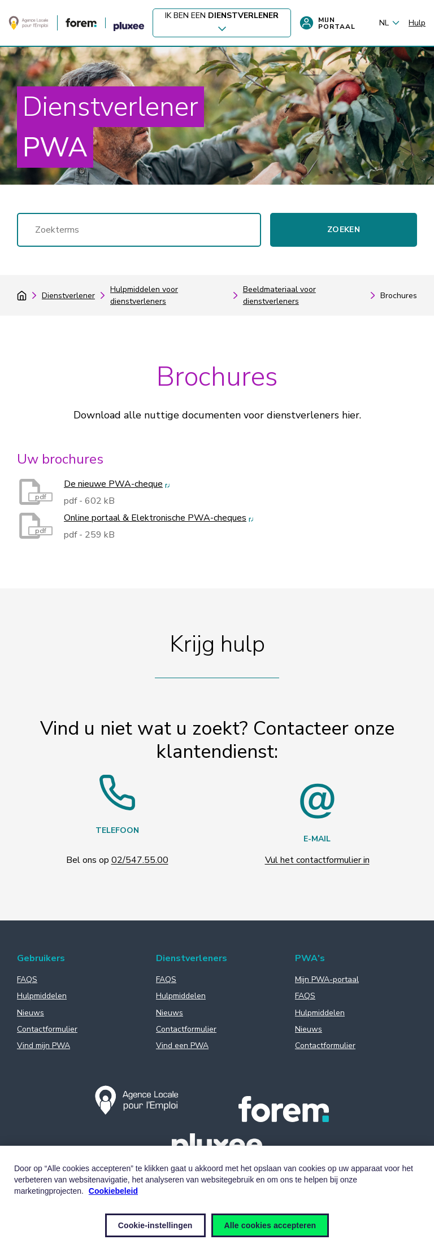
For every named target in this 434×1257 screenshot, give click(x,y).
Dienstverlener (68, 295)
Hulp (417, 23)
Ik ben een (222, 23)
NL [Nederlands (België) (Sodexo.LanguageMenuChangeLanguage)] (389, 23)
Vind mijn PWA (43, 1045)
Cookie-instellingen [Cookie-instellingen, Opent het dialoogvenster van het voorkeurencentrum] (155, 1225)
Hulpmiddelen (42, 995)
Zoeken (343, 229)
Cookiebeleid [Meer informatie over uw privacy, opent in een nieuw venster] (113, 1190)
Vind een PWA (182, 1045)
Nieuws (30, 1012)
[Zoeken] (139, 230)
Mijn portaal (327, 23)
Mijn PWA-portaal (327, 979)
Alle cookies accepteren (270, 1225)
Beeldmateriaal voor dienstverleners (279, 295)
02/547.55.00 (139, 860)
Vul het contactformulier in (317, 860)
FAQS (27, 979)
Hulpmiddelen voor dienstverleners (144, 295)
